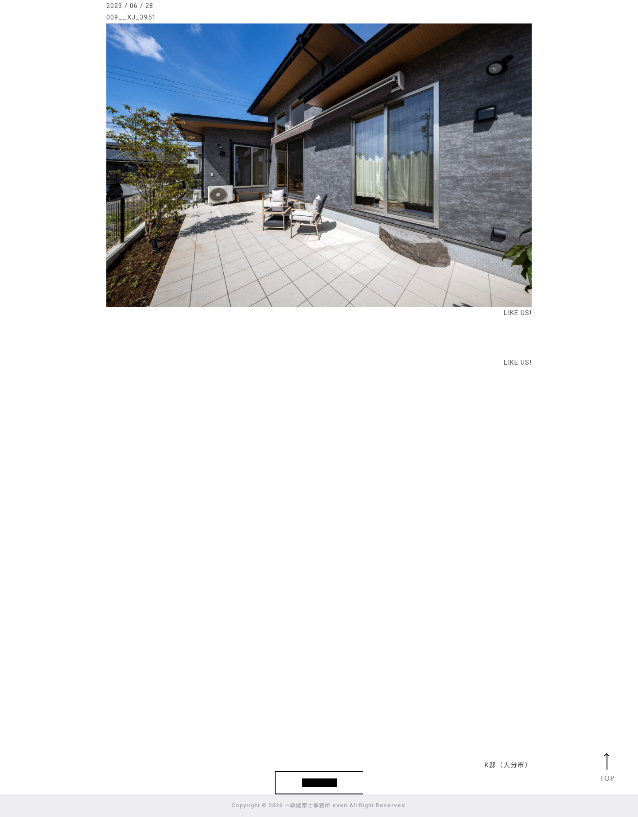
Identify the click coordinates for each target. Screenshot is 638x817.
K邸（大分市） (508, 765)
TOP (607, 778)
